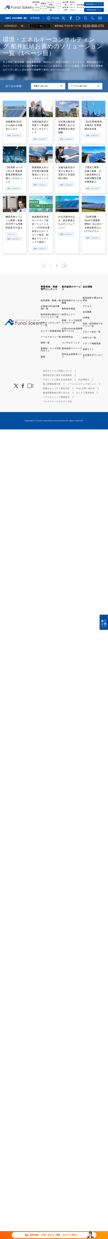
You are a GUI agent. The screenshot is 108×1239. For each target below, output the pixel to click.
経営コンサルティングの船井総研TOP (21, 33)
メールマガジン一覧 (51, 345)
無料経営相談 (68, 316)
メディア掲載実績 (92, 351)
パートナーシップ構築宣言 (56, 405)
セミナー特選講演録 (51, 339)
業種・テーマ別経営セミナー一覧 (72, 329)
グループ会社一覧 (92, 339)
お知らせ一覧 (89, 345)
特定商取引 (84, 387)
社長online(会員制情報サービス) (72, 337)
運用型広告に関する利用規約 (57, 383)
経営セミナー (68, 322)
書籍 (43, 364)
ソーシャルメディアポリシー (81, 392)
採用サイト (88, 357)
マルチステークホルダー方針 (57, 409)
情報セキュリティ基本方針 (56, 396)
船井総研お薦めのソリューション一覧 (51, 323)
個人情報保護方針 (52, 392)
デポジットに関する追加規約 (57, 387)
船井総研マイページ (72, 356)
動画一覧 (45, 350)
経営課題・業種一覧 (51, 308)
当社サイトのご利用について (57, 378)
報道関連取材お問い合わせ (56, 400)
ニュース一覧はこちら (40, 26)
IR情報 (86, 325)
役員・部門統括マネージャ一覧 (93, 332)
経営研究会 (67, 345)
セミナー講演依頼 (85, 400)
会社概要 (87, 320)
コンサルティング (71, 350)
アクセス (87, 314)
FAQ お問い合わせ (85, 396)
